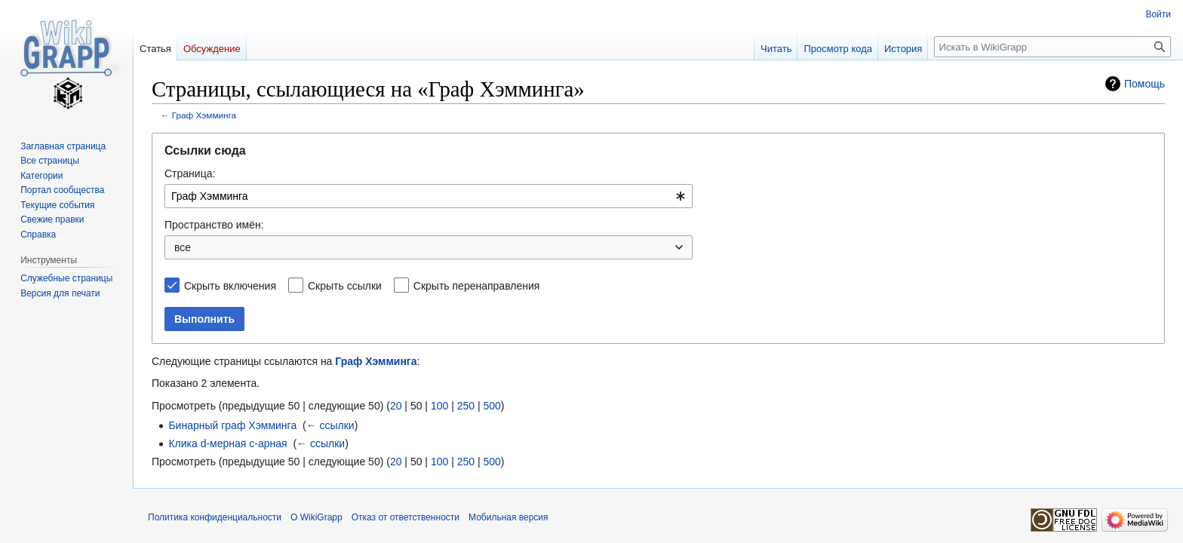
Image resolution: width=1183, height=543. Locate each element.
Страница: (189, 173)
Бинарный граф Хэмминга (232, 425)
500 (491, 406)
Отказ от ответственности (405, 517)
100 (439, 406)
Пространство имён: (214, 225)
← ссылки (330, 425)
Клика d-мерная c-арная (227, 443)
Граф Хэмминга (204, 115)
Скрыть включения (230, 286)
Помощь (1144, 84)
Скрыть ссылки (345, 286)
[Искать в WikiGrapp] (1052, 46)
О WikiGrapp (316, 517)
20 (396, 406)
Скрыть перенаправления (476, 286)
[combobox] (428, 196)
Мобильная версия (508, 517)
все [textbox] (182, 247)
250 (466, 406)
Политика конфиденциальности (214, 517)
